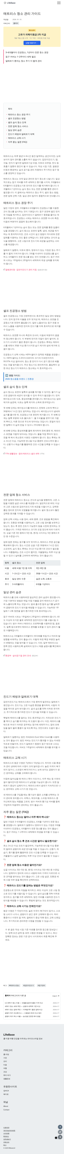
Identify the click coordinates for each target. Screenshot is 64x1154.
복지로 (6, 1094)
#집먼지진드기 (28, 985)
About (5, 1106)
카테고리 (6, 1142)
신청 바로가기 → (32, 43)
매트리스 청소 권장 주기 (19, 114)
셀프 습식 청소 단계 (17, 122)
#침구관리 (41, 985)
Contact (6, 1110)
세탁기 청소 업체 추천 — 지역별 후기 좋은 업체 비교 (23, 1009)
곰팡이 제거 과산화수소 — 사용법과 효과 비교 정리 (23, 1013)
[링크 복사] (60, 1132)
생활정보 (6, 1079)
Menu (59, 3)
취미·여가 (7, 1075)
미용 (5, 1065)
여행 (5, 1068)
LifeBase (11, 2)
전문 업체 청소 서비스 (18, 126)
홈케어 (15, 23)
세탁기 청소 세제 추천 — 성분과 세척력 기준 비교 (22, 1006)
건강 (5, 1072)
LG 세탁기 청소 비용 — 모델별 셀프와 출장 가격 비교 (24, 1003)
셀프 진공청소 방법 (17, 118)
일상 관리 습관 (14, 130)
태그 (4, 1145)
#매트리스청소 (14, 985)
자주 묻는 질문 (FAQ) (17, 142)
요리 (5, 1061)
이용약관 (6, 1128)
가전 (5, 1058)
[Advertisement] (32, 82)
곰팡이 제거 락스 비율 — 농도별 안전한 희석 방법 (22, 1016)
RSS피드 (6, 1136)
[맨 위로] (60, 1127)
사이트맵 (6, 1133)
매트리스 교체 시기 (17, 138)
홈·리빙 (6, 1054)
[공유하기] (60, 1137)
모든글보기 (7, 1139)
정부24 (6, 1090)
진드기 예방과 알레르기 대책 (21, 134)
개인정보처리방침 (9, 1130)
